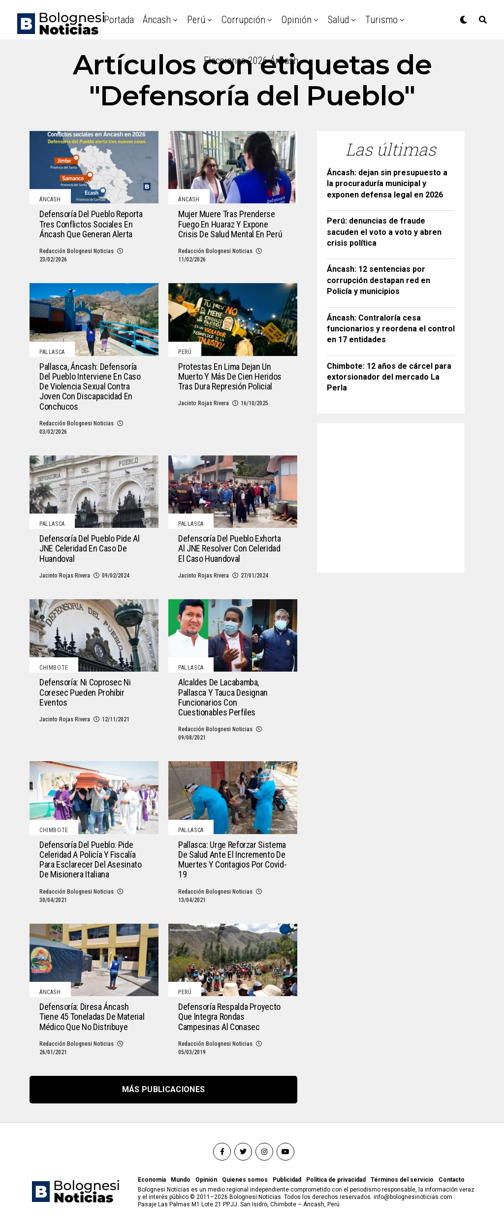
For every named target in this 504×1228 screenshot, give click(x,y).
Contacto (452, 1179)
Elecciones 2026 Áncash (251, 60)
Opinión (297, 20)
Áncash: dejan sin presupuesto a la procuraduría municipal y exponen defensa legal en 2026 (387, 183)
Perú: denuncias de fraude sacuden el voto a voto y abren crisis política (384, 232)
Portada (119, 20)
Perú (196, 20)
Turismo (381, 20)
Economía (152, 1179)
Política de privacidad (336, 1179)
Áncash (157, 20)
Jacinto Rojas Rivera (203, 403)
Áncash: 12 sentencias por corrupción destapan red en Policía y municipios (378, 280)
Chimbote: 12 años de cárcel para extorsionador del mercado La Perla (389, 377)
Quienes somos (245, 1179)
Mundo (180, 1179)
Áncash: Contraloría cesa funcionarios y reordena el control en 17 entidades (391, 329)
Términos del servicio (402, 1179)
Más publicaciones (163, 1089)
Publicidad (287, 1179)
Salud (338, 20)
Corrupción (243, 20)
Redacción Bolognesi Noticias (76, 251)
